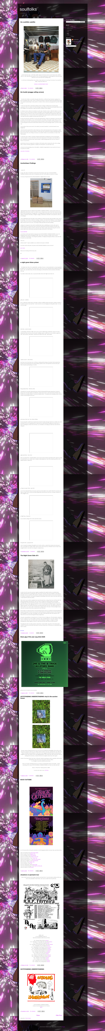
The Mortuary (33, 855)
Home (38, 1015)
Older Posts (59, 1015)
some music (69, 30)
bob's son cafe (69, 28)
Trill (31, 863)
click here (46, 770)
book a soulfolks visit (71, 26)
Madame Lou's (32, 854)
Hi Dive (32, 867)
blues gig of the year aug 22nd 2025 (32, 637)
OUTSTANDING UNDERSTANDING (32, 969)
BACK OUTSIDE (26, 779)
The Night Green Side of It (29, 555)
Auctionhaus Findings (28, 163)
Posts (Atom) (28, 1018)
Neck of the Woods (36, 859)
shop (68, 31)
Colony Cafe (34, 858)
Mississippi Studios (34, 852)
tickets (47, 940)
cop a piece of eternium (24, 151)
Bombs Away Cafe (34, 856)
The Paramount (35, 860)
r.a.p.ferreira (76, 39)
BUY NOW (22, 248)
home (68, 34)
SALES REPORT (23, 231)
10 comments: (32, 258)
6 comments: (31, 775)
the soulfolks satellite (27, 22)
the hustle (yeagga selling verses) (32, 92)
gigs (68, 33)
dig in (41, 1007)
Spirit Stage (35, 864)
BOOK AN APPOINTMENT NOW (41, 84)
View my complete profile (77, 41)
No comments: (31, 88)
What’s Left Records (38, 865)
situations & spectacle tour (29, 875)
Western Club (31, 861)
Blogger (63, 1026)
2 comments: (32, 551)
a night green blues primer (29, 262)
